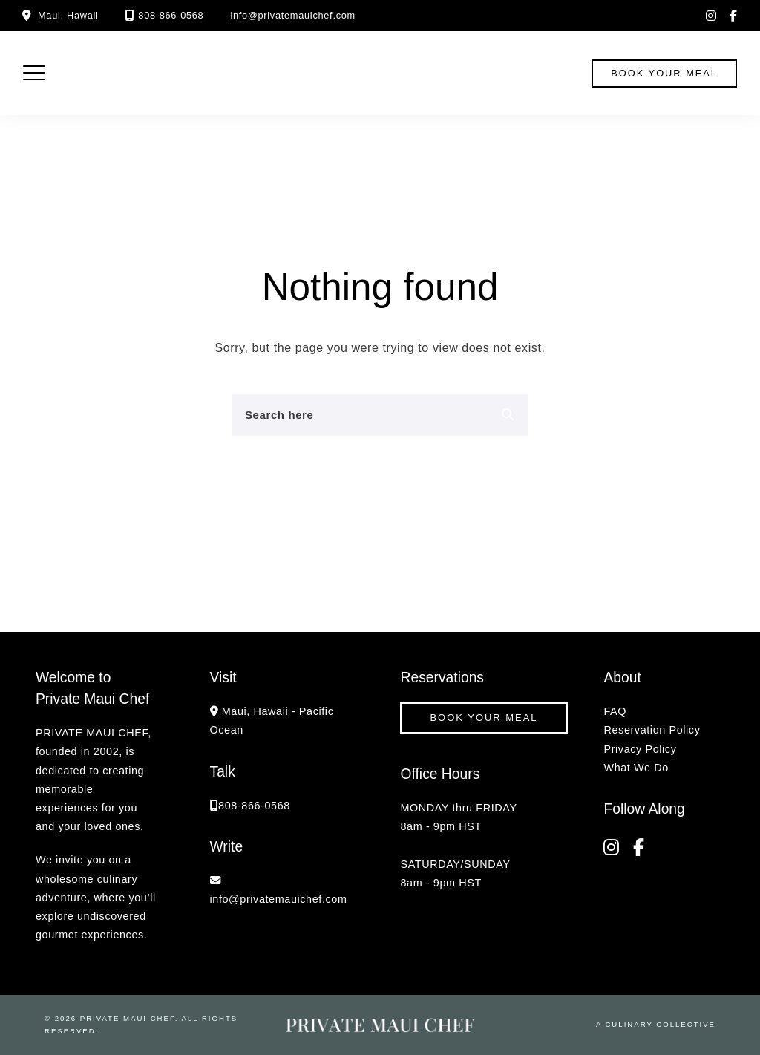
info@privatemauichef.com (293, 15)
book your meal (664, 73)
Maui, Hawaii (68, 15)
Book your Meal (483, 717)
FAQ (614, 711)
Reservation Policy (651, 730)
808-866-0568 (170, 15)
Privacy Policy (639, 749)
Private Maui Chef (127, 1018)
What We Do (635, 768)
